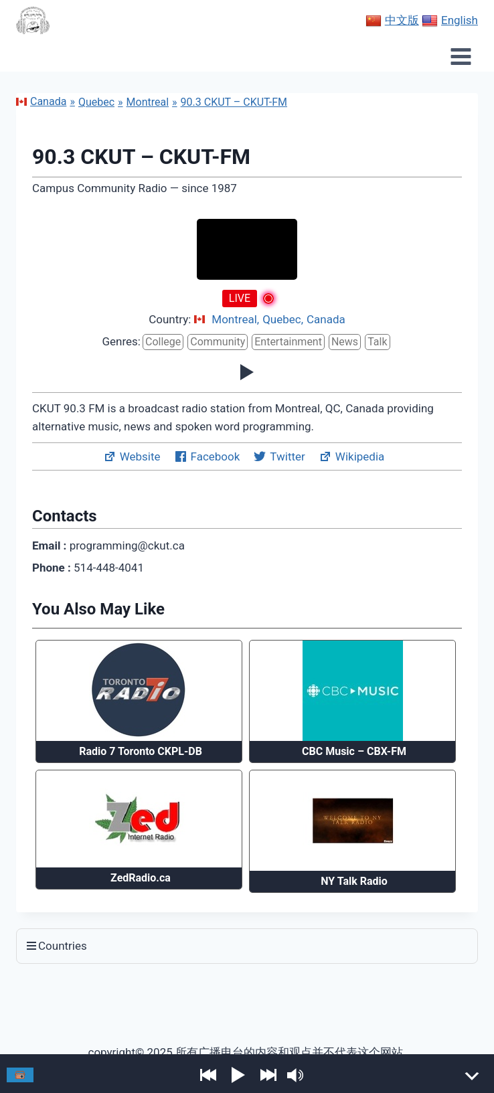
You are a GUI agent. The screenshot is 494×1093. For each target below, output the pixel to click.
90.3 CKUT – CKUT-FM (234, 102)
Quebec (96, 102)
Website (132, 456)
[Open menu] (460, 56)
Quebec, (282, 319)
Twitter (279, 456)
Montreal (148, 102)
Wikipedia (352, 456)
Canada (41, 101)
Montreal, (235, 319)
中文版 (392, 20)
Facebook (207, 456)
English (450, 20)
